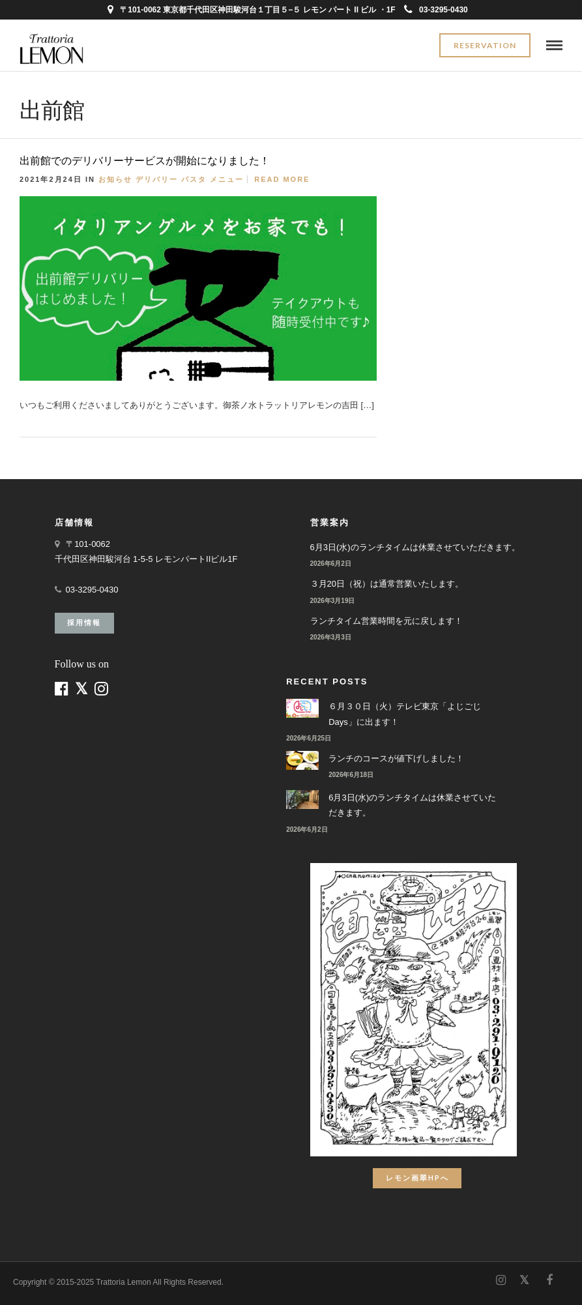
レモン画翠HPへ (417, 1177)
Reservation (485, 45)
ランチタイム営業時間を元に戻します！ (386, 621)
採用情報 (84, 622)
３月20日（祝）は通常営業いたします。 (386, 584)
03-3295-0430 (436, 9)
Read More (282, 179)
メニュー (227, 179)
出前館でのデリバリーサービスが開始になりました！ (145, 160)
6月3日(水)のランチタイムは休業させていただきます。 (415, 547)
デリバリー (157, 179)
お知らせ (115, 179)
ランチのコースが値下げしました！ (396, 758)
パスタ (194, 179)
